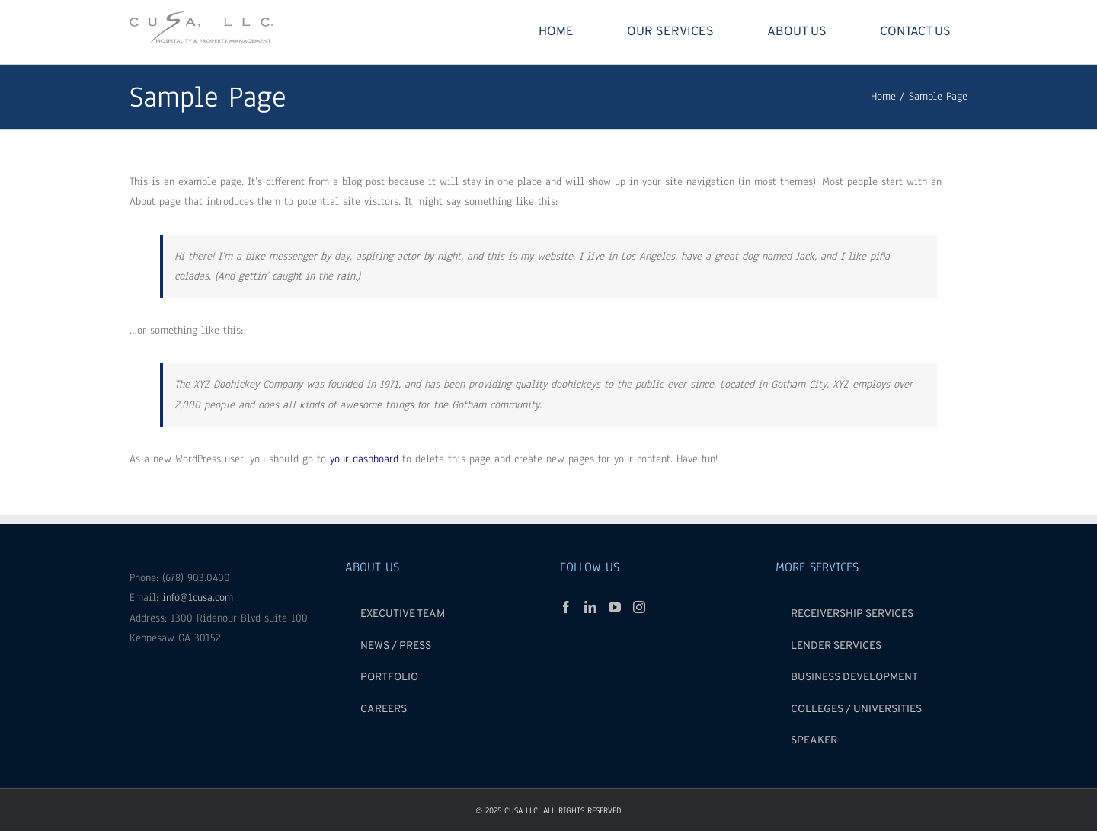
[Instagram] (639, 607)
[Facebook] (566, 607)
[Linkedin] (590, 607)
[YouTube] (615, 607)
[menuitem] (565, 32)
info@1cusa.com (197, 597)
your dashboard (364, 459)
